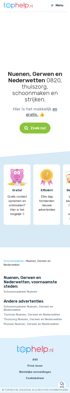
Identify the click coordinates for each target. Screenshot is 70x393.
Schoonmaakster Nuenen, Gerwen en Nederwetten (28, 308)
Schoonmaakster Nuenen (20, 291)
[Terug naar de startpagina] (18, 5)
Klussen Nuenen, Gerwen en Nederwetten (31, 324)
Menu (57, 5)
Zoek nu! (35, 128)
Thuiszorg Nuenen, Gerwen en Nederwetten (33, 319)
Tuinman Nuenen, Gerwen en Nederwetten (32, 314)
